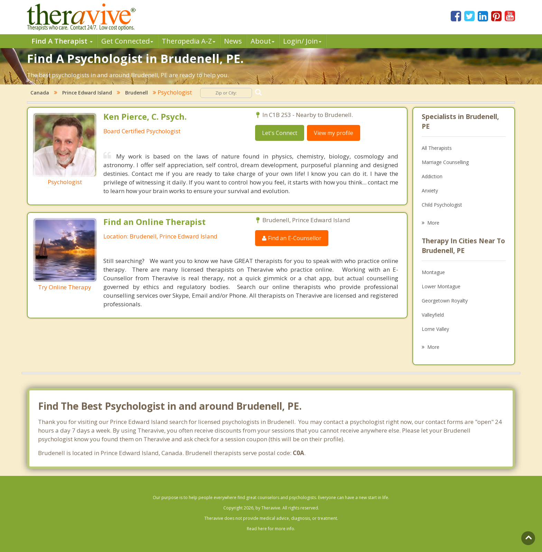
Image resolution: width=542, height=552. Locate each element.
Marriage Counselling (445, 162)
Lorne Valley (435, 329)
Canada (39, 92)
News (233, 41)
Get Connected (127, 41)
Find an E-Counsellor (291, 238)
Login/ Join (302, 41)
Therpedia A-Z (188, 41)
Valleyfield (433, 314)
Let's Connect (279, 133)
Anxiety (430, 190)
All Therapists (437, 148)
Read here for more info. (271, 529)
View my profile (333, 133)
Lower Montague (441, 286)
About (262, 41)
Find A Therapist (62, 41)
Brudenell (136, 92)
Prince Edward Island (87, 92)
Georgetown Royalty (445, 300)
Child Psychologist (442, 204)
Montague (433, 272)
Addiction (432, 176)
